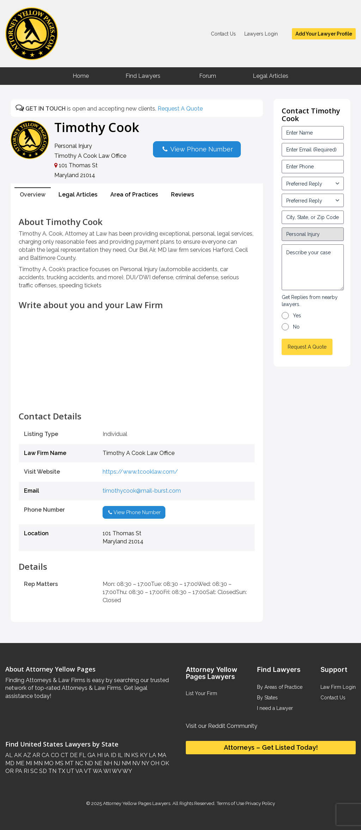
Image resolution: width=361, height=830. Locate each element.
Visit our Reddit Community (221, 726)
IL (119, 755)
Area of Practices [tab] (134, 194)
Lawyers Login (261, 34)
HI (99, 755)
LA (151, 755)
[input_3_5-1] (313, 183)
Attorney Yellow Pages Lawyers (136, 803)
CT (63, 755)
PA (18, 771)
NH (107, 763)
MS (58, 763)
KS (134, 755)
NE (97, 763)
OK (164, 763)
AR (35, 755)
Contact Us (223, 34)
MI (28, 763)
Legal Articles (270, 76)
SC (33, 771)
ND (88, 763)
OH (154, 763)
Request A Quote (180, 108)
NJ (116, 763)
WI (106, 771)
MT (68, 763)
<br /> (137, 396)
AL (9, 755)
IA (106, 755)
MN (37, 763)
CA (44, 755)
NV (135, 763)
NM (125, 763)
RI (25, 771)
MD (9, 763)
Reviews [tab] (182, 194)
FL (82, 755)
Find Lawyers (143, 76)
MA (161, 755)
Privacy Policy (259, 803)
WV (116, 771)
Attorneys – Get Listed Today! (271, 747)
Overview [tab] (32, 194)
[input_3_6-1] (313, 200)
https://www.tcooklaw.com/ (140, 471)
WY (126, 771)
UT (69, 771)
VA (78, 771)
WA (97, 771)
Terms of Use (230, 803)
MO (48, 763)
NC (78, 763)
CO (54, 755)
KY (143, 755)
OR (9, 771)
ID (112, 755)
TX (60, 771)
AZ (26, 755)
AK (17, 755)
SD (42, 771)
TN (51, 771)
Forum (207, 76)
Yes (297, 315)
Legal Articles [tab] (78, 194)
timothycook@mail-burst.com (142, 490)
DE (73, 755)
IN (126, 755)
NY (144, 763)
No (296, 327)
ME (19, 763)
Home (81, 76)
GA (91, 755)
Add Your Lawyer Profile (323, 34)
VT (87, 771)
